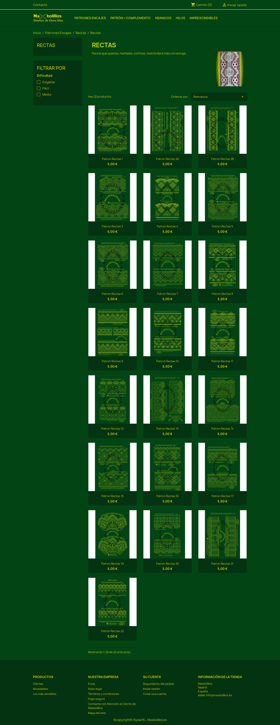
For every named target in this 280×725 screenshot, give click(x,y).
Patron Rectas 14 (222, 428)
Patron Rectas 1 (112, 159)
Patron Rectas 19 (112, 563)
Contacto (40, 5)
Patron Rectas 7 (167, 294)
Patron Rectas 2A (167, 159)
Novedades (40, 689)
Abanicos (163, 18)
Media (46, 95)
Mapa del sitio (97, 713)
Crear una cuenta (154, 694)
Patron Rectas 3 (112, 226)
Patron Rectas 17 (222, 496)
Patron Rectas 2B (222, 159)
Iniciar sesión (151, 689)
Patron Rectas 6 (112, 294)
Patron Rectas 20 (167, 563)
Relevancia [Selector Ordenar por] (219, 96)
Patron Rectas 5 (222, 226)
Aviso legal (95, 689)
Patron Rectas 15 (112, 496)
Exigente (48, 82)
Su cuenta (152, 677)
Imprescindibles (204, 18)
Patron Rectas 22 (112, 631)
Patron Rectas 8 (222, 294)
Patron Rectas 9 (112, 361)
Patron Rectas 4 (167, 226)
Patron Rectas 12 (112, 428)
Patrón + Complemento (130, 18)
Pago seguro (96, 699)
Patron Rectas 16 (167, 496)
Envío (91, 684)
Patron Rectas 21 (222, 563)
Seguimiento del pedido (158, 684)
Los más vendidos (44, 694)
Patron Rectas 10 (167, 361)
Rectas (46, 45)
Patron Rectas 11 (222, 361)
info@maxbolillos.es (219, 695)
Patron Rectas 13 (167, 428)
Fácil (45, 88)
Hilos (180, 18)
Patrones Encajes (90, 18)
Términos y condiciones (103, 694)
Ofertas (38, 684)
